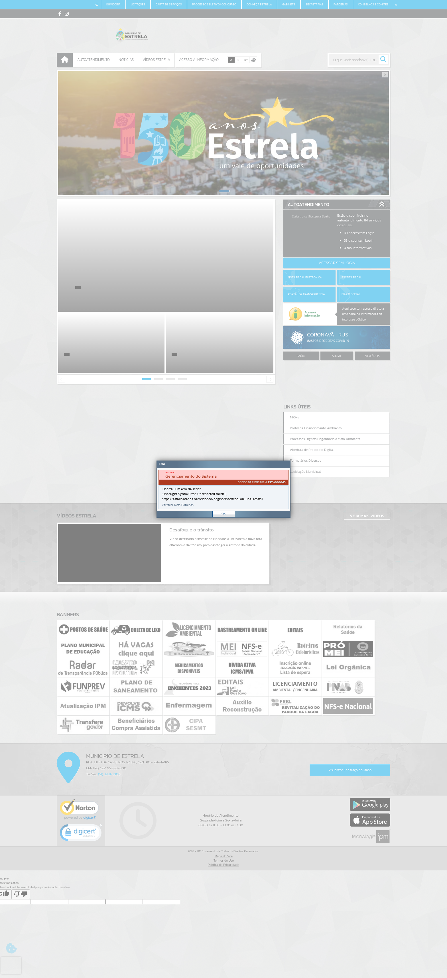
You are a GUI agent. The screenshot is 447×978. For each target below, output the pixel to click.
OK (224, 513)
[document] (223, 489)
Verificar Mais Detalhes (178, 505)
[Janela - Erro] (223, 489)
